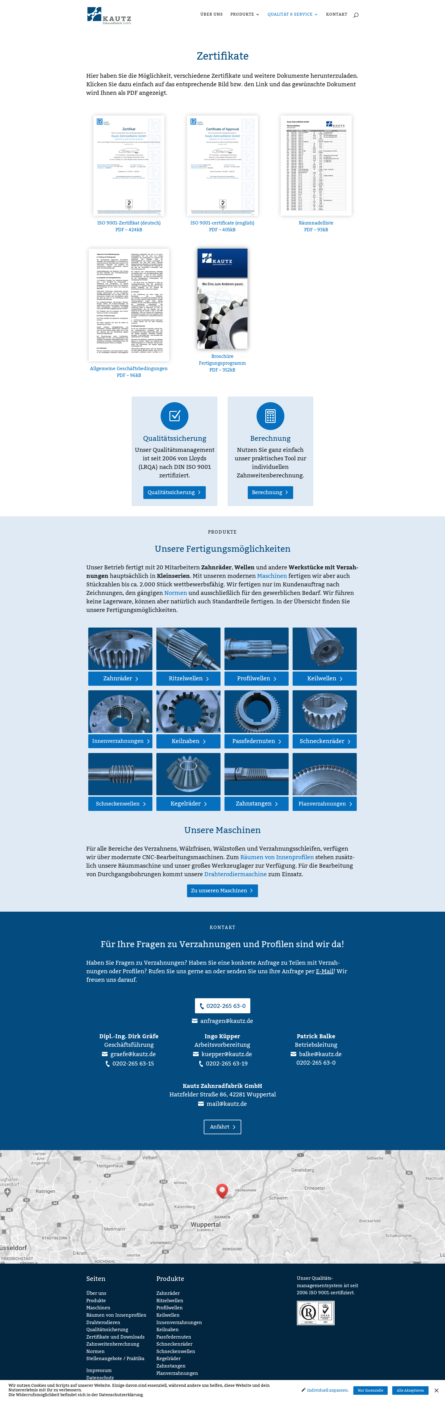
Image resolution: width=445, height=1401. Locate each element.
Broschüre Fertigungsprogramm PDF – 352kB (222, 363)
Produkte (242, 15)
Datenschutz (100, 1378)
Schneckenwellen (118, 804)
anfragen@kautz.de (226, 1021)
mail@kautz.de (227, 1104)
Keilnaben (186, 741)
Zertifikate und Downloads (115, 1337)
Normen (175, 593)
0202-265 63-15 (133, 1063)
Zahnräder (117, 678)
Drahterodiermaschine (235, 874)
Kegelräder (186, 803)
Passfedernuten (253, 741)
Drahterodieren (103, 1322)
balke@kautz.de (320, 1054)
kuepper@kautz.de (226, 1054)
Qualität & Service (290, 15)
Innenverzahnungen (118, 741)
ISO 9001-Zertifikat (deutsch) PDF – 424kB (129, 226)
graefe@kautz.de (133, 1054)
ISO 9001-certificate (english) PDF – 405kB (222, 226)
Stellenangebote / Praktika (115, 1358)
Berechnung (270, 439)
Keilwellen (321, 678)
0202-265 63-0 (226, 1006)
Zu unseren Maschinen (219, 891)
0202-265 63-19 (227, 1063)
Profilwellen (253, 678)
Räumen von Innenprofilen (277, 857)
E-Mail (324, 971)
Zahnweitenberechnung (112, 1344)
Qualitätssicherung (174, 439)
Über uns (211, 15)
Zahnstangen (254, 803)
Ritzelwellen (186, 678)
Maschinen (272, 576)
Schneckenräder (322, 741)
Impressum (99, 1370)
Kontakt (336, 15)
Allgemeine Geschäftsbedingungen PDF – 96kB (129, 372)
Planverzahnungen (322, 804)
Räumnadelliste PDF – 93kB (316, 226)
